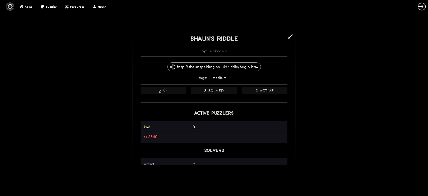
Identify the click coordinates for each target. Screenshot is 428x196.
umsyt (149, 164)
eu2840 (150, 136)
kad (147, 127)
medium (220, 77)
